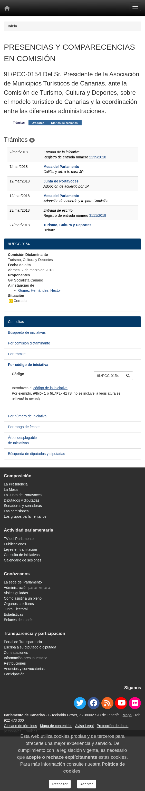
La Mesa (11, 489)
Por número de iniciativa (27, 416)
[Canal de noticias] (107, 703)
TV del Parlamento (19, 539)
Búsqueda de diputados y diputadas (36, 454)
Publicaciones (15, 544)
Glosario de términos (20, 726)
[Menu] (135, 6)
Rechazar (59, 784)
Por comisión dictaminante (29, 343)
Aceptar (86, 784)
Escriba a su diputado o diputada (30, 647)
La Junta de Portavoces (23, 495)
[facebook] (94, 703)
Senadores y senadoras (23, 506)
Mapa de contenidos (56, 726)
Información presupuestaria (25, 658)
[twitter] (80, 703)
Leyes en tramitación (20, 549)
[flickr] (135, 703)
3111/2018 (97, 215)
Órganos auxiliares (19, 604)
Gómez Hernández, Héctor (39, 290)
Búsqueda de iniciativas (27, 332)
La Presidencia (16, 484)
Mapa (127, 715)
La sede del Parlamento (23, 582)
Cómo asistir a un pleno (23, 598)
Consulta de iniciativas (22, 555)
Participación (14, 674)
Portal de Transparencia (23, 642)
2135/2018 (97, 157)
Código (18, 374)
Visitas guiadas (16, 593)
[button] (128, 375)
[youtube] (121, 703)
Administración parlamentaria (27, 588)
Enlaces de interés (18, 620)
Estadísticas (13, 614)
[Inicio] (7, 8)
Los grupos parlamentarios (25, 516)
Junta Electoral (16, 609)
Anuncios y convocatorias (24, 669)
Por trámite (16, 354)
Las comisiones (16, 511)
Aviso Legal (84, 726)
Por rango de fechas (24, 427)
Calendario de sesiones (22, 560)
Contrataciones (16, 653)
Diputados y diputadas (22, 500)
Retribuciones (15, 663)
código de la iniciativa (50, 388)
